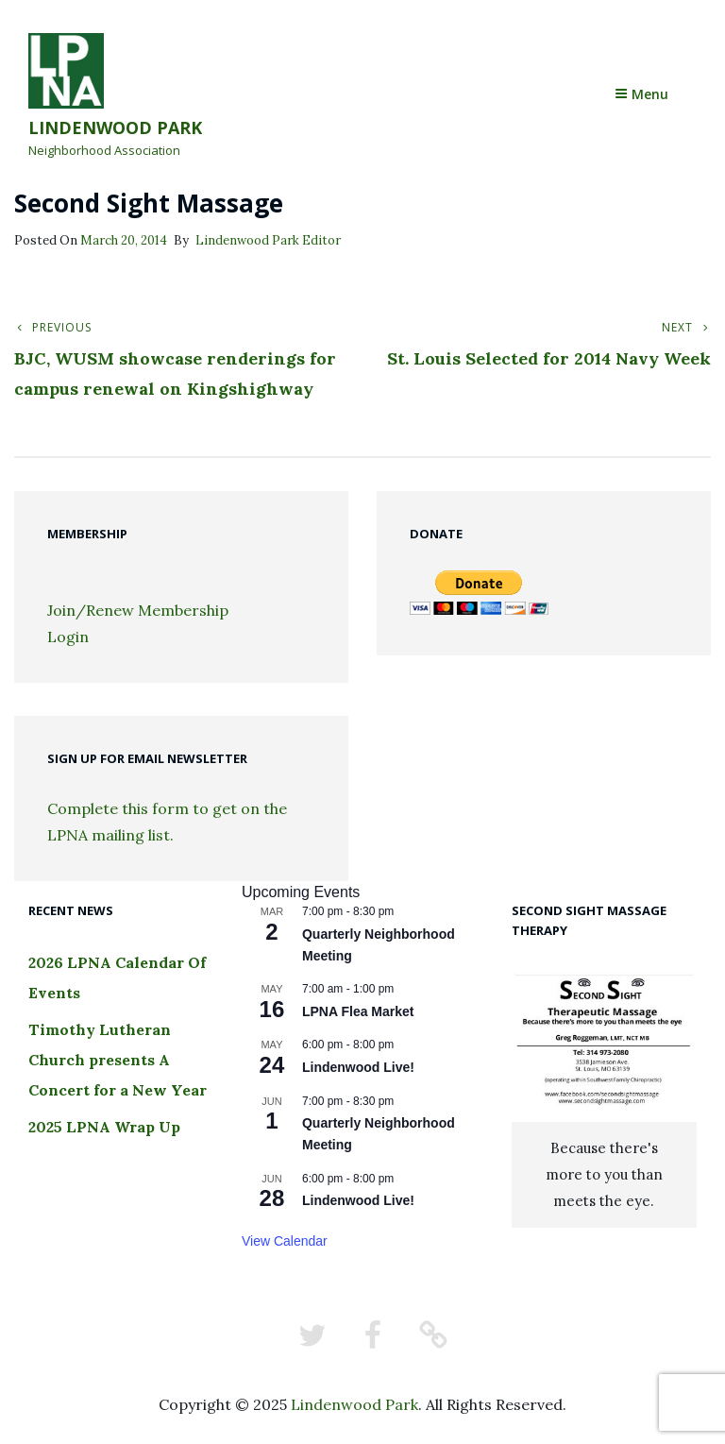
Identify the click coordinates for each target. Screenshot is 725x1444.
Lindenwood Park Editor (268, 240)
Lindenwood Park (115, 127)
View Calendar (285, 1241)
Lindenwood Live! (358, 1067)
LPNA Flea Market (358, 1011)
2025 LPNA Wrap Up (104, 1126)
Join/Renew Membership (137, 610)
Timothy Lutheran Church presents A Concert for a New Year (117, 1059)
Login (68, 636)
